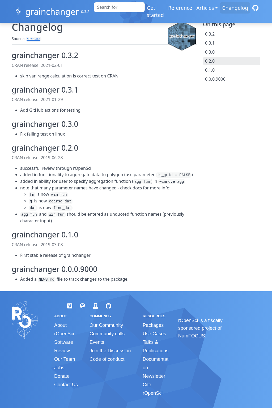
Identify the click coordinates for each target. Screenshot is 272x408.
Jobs (59, 367)
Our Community (106, 325)
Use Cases (154, 333)
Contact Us (66, 384)
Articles (205, 7)
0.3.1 (210, 43)
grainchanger (52, 11)
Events (97, 342)
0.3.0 (210, 52)
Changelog (235, 7)
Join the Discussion (110, 350)
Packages (153, 325)
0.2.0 (210, 61)
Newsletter (154, 376)
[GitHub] (255, 8)
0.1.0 (210, 70)
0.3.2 (210, 34)
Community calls (107, 333)
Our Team (64, 359)
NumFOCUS (191, 335)
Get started (155, 11)
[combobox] (119, 7)
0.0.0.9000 (215, 79)
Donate (62, 376)
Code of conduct (107, 359)
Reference (180, 7)
